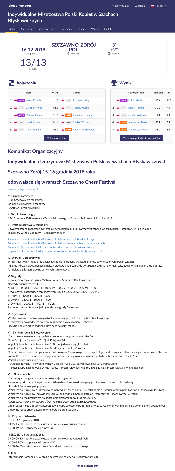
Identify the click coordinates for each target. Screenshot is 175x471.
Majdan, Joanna (34, 115)
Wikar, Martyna (34, 107)
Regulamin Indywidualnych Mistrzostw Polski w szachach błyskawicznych (52, 239)
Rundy (82, 28)
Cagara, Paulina (81, 107)
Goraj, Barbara (33, 129)
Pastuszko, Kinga (81, 100)
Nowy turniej (120, 5)
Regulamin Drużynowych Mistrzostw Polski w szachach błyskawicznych (51, 247)
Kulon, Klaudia (33, 100)
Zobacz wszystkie (56, 138)
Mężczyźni (26, 28)
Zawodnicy (67, 28)
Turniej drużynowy (47, 28)
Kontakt (108, 28)
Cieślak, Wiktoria (81, 122)
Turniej (12, 28)
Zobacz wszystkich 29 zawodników (141, 138)
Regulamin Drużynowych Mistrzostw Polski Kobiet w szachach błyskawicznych (55, 251)
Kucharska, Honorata (84, 129)
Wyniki (95, 28)
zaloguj (139, 5)
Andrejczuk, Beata (82, 115)
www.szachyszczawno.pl (23, 189)
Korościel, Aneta (34, 122)
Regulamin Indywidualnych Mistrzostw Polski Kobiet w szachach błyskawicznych (56, 243)
